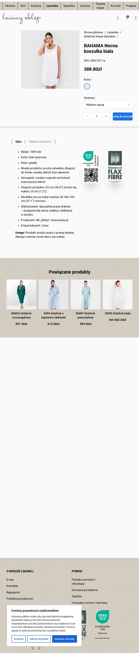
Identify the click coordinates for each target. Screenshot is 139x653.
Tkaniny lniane (100, 6)
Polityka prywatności (19, 598)
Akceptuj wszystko (65, 639)
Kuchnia (36, 5)
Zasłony (85, 5)
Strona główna (93, 32)
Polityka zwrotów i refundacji (83, 581)
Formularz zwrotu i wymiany (89, 602)
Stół (23, 5)
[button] (126, 18)
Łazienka (52, 5)
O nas (10, 579)
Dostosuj (18, 639)
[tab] (18, 142)
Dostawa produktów (85, 590)
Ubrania (10, 5)
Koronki (116, 5)
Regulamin (13, 592)
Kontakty (12, 586)
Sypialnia (69, 5)
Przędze (131, 5)
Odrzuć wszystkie (39, 639)
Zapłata (77, 596)
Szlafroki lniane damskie (99, 36)
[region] (44, 625)
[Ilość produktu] (97, 116)
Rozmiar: (89, 98)
